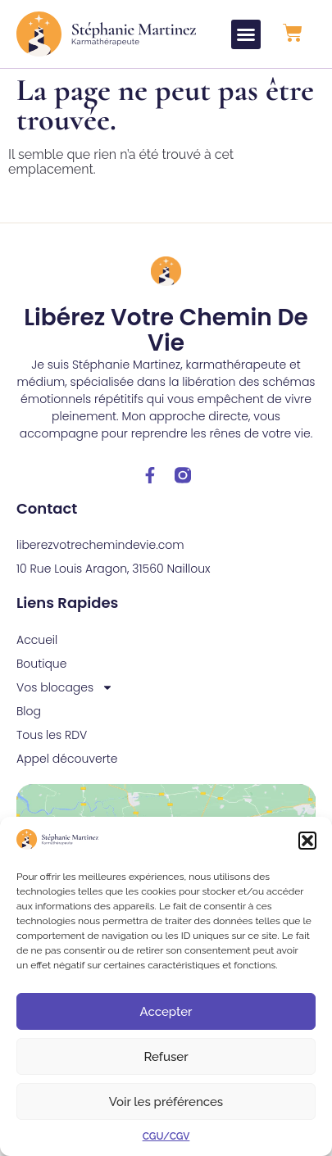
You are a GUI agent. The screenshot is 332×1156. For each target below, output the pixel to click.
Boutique (41, 663)
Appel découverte (67, 758)
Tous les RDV (51, 735)
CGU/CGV (166, 1136)
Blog (28, 711)
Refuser (165, 1056)
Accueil (36, 640)
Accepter (166, 1011)
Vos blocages (64, 687)
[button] (307, 840)
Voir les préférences (166, 1102)
